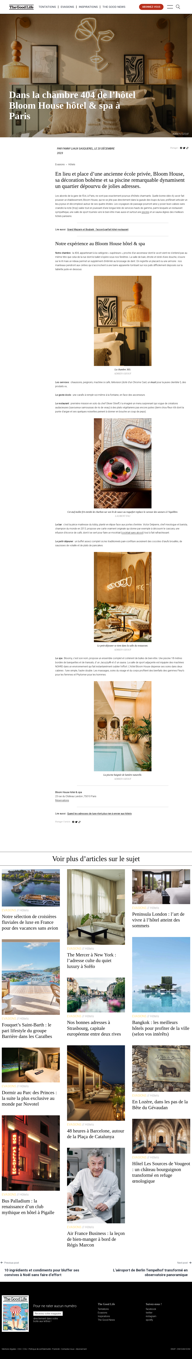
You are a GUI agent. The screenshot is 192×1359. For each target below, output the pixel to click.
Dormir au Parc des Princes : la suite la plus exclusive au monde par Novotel (29, 1098)
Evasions (67, 7)
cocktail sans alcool (132, 532)
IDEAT (173, 1349)
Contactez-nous (67, 1349)
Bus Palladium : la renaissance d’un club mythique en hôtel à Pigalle (28, 1206)
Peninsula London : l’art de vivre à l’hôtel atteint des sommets (158, 919)
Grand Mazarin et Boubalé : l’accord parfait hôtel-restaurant (97, 229)
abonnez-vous (151, 6)
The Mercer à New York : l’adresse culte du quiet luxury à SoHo (91, 960)
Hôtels (20, 83)
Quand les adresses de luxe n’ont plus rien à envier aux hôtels (99, 813)
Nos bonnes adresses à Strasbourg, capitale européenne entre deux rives (94, 1028)
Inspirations (88, 7)
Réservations (62, 800)
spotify (149, 1319)
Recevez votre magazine (48, 1313)
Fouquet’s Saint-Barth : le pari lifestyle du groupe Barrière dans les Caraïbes (27, 1030)
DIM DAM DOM (183, 1349)
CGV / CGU (22, 1349)
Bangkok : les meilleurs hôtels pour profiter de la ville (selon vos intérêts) (160, 1028)
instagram (151, 1316)
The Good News (113, 7)
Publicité (56, 1349)
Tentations (47, 7)
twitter (149, 1312)
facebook (151, 1309)
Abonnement (81, 1349)
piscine (145, 212)
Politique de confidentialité (40, 1349)
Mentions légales (9, 1349)
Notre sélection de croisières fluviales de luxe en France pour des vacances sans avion (30, 922)
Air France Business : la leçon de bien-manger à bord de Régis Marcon (96, 1239)
